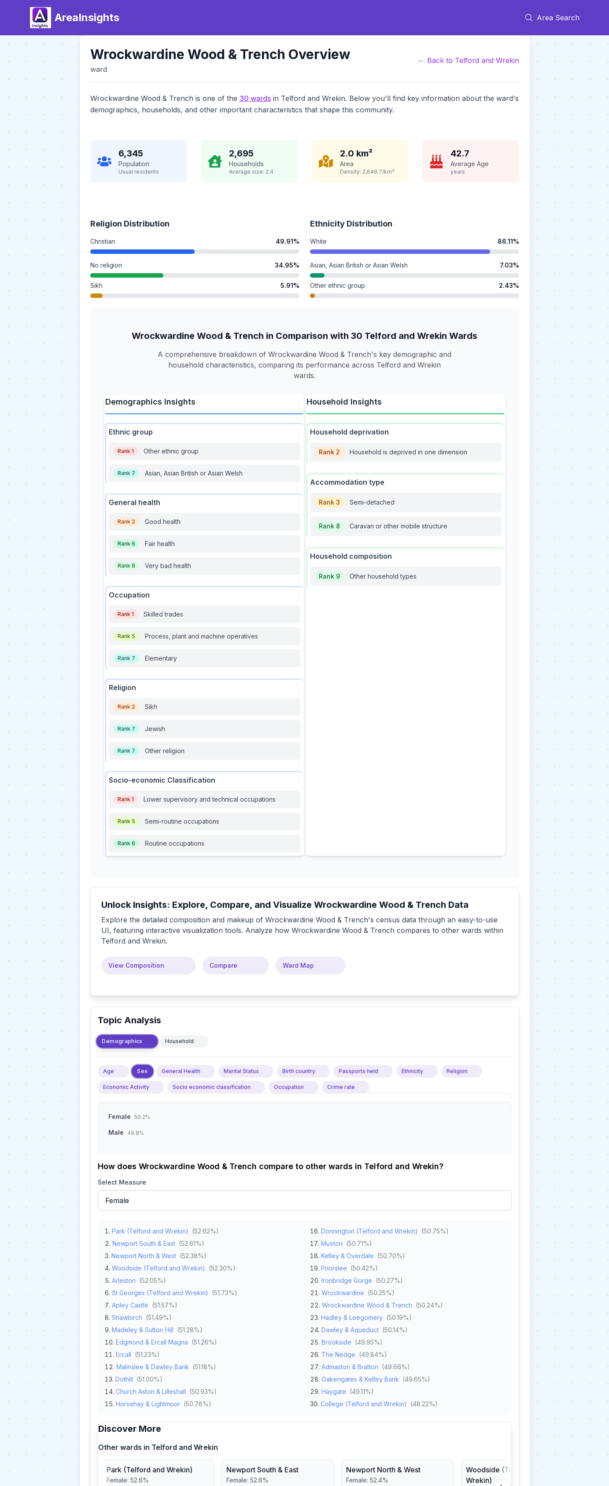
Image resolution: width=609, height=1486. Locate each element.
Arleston (124, 1278)
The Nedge (338, 1352)
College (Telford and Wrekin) (364, 1402)
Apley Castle (130, 1303)
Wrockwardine (342, 1291)
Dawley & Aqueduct (350, 1328)
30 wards (255, 98)
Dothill (124, 1377)
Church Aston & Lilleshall (151, 1389)
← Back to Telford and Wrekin (468, 60)
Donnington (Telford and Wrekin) (369, 1229)
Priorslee (334, 1266)
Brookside (336, 1340)
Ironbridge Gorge (346, 1278)
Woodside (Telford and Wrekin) (158, 1266)
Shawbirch (127, 1315)
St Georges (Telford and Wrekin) (160, 1291)
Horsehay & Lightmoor (148, 1402)
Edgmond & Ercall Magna (152, 1340)
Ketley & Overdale (347, 1254)
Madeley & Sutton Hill (142, 1328)
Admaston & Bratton (349, 1365)
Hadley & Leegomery (352, 1315)
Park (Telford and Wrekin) (150, 1229)
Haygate (333, 1389)
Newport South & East (143, 1241)
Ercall (123, 1352)
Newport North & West (143, 1254)
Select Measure (122, 1182)
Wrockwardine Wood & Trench (367, 1303)
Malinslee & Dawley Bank (152, 1365)
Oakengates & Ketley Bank (360, 1377)
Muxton (332, 1241)
